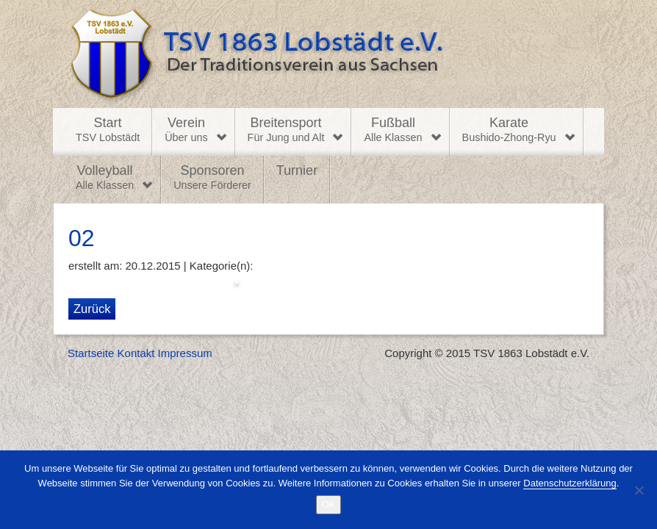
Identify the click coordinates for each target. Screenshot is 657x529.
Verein (186, 130)
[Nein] (638, 490)
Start (108, 130)
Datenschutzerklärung (569, 483)
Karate (509, 130)
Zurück (91, 308)
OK (329, 504)
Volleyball (105, 177)
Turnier (296, 170)
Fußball (393, 130)
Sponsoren (212, 177)
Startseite (91, 353)
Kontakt (136, 353)
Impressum (185, 353)
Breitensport (286, 130)
